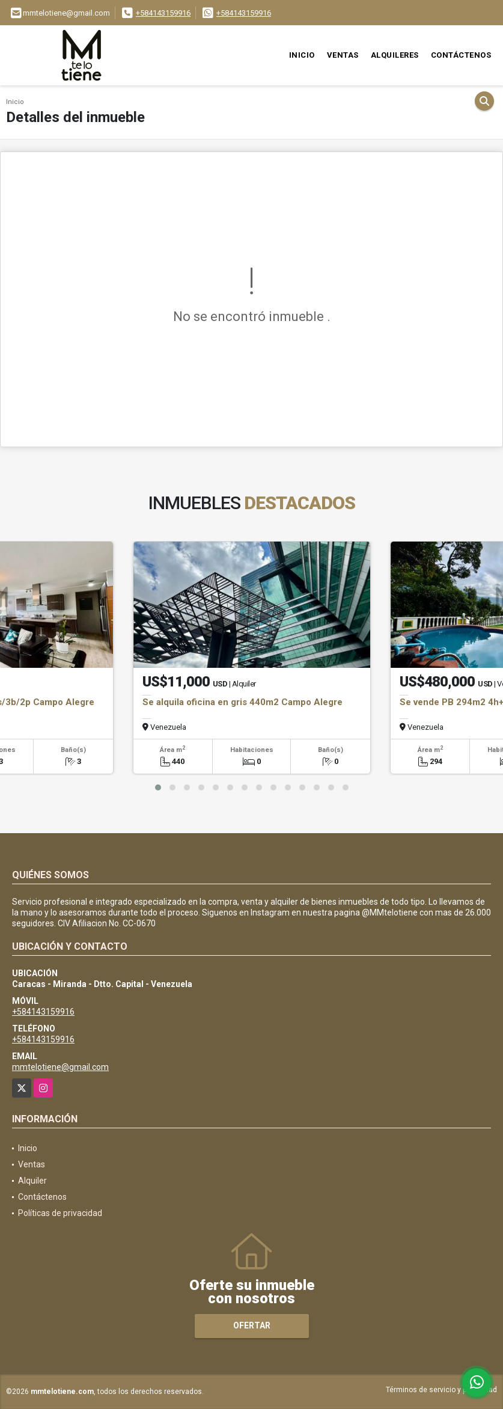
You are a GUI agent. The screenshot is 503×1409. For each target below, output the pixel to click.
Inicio (302, 55)
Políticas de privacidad (60, 1213)
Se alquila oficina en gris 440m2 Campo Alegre (242, 702)
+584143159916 (163, 12)
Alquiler (32, 1180)
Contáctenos (461, 55)
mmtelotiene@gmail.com (60, 1067)
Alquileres (395, 55)
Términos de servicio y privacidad (441, 1390)
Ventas (343, 55)
